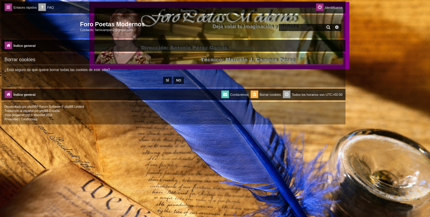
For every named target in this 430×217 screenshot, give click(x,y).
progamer (18, 115)
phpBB (31, 106)
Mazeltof (39, 115)
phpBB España (49, 111)
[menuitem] (46, 7)
